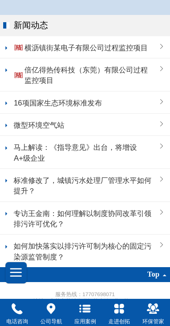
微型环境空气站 (39, 125)
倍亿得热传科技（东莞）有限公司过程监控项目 (86, 75)
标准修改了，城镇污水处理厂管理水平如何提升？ (82, 185)
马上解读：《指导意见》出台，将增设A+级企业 (75, 152)
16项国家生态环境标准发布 (58, 103)
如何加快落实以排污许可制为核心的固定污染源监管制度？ (82, 251)
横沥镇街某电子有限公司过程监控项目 (86, 47)
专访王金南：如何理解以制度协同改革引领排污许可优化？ (82, 218)
